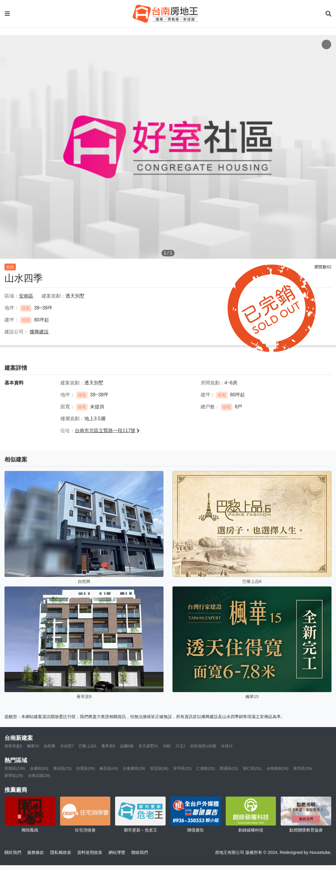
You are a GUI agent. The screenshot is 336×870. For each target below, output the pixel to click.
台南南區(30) (277, 768)
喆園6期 (127, 746)
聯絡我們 (139, 852)
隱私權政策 (60, 852)
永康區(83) (39, 768)
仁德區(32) (205, 768)
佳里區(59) (85, 768)
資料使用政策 (89, 852)
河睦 (167, 746)
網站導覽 (117, 852)
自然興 (49, 746)
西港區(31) (229, 768)
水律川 (227, 746)
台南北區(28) (39, 775)
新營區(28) (13, 775)
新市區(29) (302, 768)
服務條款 (35, 852)
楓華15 (33, 746)
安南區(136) (14, 768)
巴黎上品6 (87, 746)
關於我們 (12, 852)
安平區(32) (182, 768)
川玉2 (180, 746)
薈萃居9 (108, 746)
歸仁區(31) (252, 768)
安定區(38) (159, 768)
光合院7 (67, 746)
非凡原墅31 (148, 746)
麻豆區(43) (109, 768)
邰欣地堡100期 (203, 746)
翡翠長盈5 (13, 746)
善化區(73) (62, 768)
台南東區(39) (134, 768)
